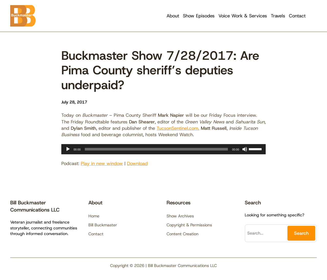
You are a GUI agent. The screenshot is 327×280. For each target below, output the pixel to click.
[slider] (156, 149)
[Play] (68, 149)
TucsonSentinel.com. (178, 128)
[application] (163, 149)
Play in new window (102, 163)
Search (301, 233)
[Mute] (244, 149)
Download (137, 163)
